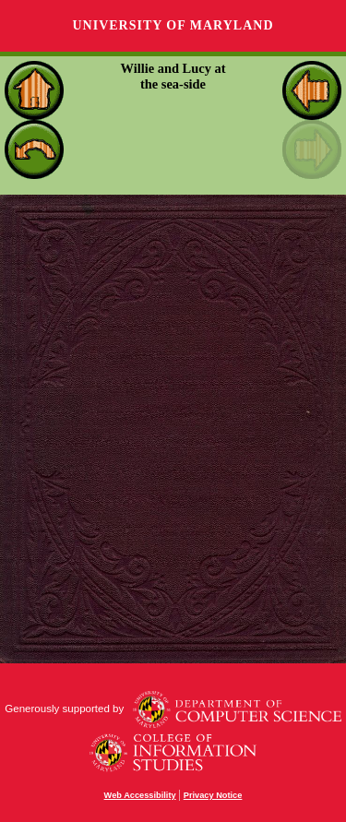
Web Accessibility (140, 795)
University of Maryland (172, 25)
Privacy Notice (213, 795)
